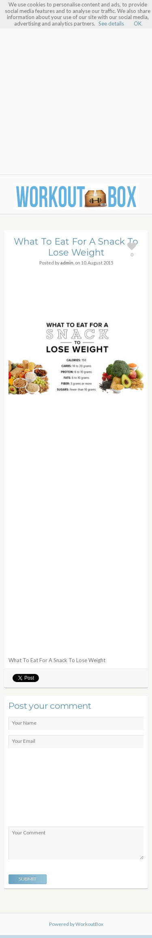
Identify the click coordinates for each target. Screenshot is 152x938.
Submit (27, 879)
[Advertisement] (76, 93)
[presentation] (42, 789)
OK (137, 23)
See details (111, 23)
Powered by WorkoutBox (76, 924)
